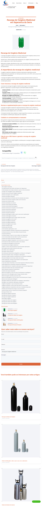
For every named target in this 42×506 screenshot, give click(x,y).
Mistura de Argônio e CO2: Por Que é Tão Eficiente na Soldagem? (16, 272)
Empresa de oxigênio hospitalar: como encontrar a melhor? (15, 240)
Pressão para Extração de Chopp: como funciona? (13, 288)
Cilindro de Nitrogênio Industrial (9, 216)
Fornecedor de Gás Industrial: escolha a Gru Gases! (13, 241)
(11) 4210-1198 (11, 7)
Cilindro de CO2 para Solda (8, 201)
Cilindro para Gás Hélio (7, 227)
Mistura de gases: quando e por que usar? (11, 275)
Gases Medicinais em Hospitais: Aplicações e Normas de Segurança (17, 266)
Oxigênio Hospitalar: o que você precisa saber (12, 284)
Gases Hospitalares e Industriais (9, 261)
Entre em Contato (36, 501)
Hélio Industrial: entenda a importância (10, 269)
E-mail (2, 339)
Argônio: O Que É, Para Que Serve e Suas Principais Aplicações (16, 246)
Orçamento (31, 7)
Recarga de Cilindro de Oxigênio (9, 301)
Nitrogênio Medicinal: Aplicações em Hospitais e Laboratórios (15, 280)
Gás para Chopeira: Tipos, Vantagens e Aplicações (13, 254)
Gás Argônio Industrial (7, 186)
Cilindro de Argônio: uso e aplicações (10, 195)
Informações (31, 3)
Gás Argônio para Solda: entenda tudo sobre (12, 248)
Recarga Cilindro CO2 (7, 292)
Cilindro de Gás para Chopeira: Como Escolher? (12, 207)
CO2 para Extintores (6, 233)
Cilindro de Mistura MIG (7, 225)
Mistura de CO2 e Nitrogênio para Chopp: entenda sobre (14, 274)
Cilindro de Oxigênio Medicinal (8, 222)
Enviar (21, 364)
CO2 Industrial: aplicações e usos (9, 229)
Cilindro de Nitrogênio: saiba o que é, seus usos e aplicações (15, 214)
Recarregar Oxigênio (6, 298)
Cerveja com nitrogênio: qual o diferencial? (11, 191)
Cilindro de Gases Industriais (8, 212)
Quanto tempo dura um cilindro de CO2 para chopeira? (14, 290)
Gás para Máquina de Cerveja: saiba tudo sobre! (13, 258)
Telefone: (3, 344)
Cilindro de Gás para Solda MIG (9, 209)
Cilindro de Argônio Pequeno (8, 196)
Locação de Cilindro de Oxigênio (9, 300)
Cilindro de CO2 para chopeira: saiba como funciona (14, 199)
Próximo (38, 164)
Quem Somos (19, 3)
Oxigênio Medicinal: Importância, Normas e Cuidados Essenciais (16, 287)
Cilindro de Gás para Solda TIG (9, 211)
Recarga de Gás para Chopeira (9, 295)
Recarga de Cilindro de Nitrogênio (9, 303)
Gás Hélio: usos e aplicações (8, 250)
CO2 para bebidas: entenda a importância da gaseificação (15, 230)
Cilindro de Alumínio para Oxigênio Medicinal (12, 193)
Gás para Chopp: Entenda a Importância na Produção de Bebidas (17, 256)
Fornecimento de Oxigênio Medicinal (10, 245)
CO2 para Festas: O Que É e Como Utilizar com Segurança (15, 235)
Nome (2, 334)
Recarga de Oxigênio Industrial (9, 293)
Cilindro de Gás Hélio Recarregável (9, 206)
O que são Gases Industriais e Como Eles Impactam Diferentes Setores (18, 263)
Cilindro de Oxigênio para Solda (9, 224)
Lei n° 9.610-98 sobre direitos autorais (17, 171)
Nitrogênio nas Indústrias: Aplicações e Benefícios (13, 282)
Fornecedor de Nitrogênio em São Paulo (11, 243)
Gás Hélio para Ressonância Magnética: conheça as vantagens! (16, 253)
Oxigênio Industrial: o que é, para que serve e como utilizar (15, 285)
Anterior (3, 164)
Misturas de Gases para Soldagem (9, 279)
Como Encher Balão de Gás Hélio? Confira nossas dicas (14, 237)
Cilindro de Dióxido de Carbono (9, 203)
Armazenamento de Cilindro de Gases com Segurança (14, 188)
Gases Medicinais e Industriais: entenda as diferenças (14, 264)
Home (13, 3)
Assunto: (3, 349)
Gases (25, 3)
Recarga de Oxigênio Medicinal (9, 297)
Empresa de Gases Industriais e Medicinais (11, 238)
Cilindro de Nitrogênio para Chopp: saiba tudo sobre (13, 217)
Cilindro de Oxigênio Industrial (8, 220)
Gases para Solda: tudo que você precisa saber (12, 267)
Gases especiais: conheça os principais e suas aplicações (15, 259)
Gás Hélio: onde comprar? (7, 251)
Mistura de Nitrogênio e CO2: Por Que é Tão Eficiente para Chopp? (16, 277)
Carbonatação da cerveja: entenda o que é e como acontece (16, 190)
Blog (37, 3)
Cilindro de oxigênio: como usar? (9, 219)
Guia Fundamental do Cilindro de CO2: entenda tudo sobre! (15, 198)
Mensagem (3, 355)
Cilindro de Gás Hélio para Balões (9, 204)
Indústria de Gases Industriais (8, 271)
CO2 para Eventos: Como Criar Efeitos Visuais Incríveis (14, 232)
